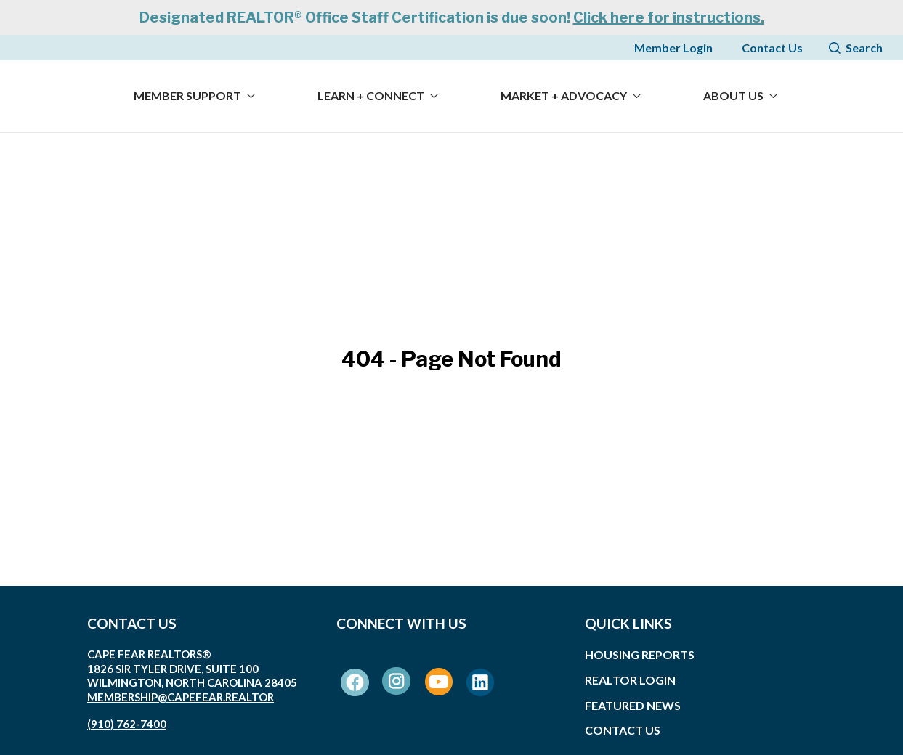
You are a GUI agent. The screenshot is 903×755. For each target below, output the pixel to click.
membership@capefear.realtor (180, 696)
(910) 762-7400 (126, 723)
